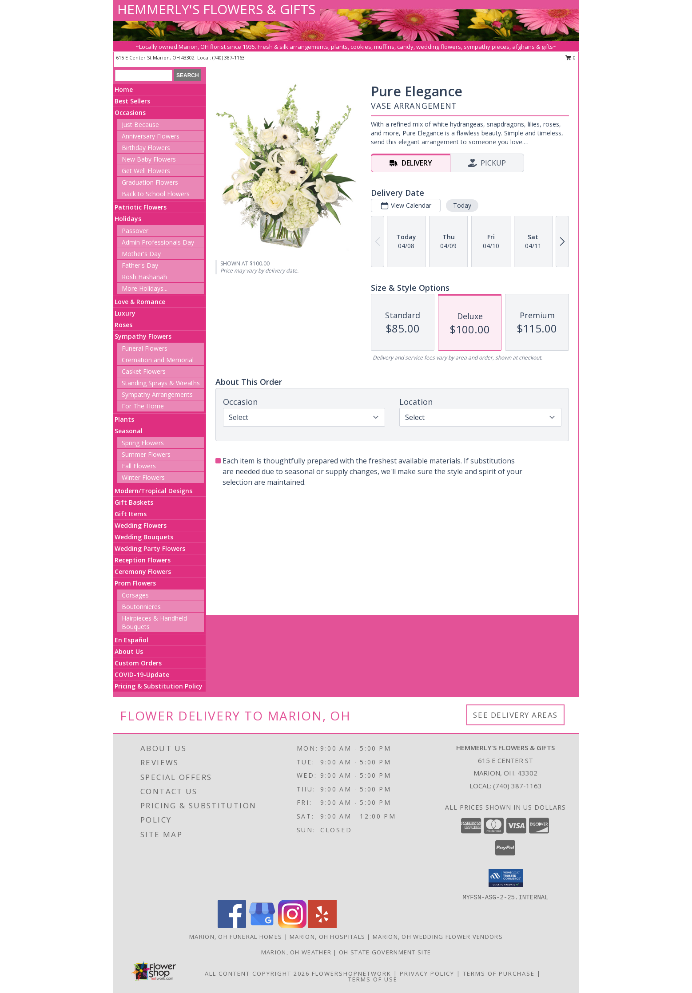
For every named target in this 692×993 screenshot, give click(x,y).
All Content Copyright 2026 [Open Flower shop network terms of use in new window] (257, 973)
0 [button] (570, 57)
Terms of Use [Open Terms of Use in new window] (373, 979)
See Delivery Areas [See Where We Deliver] (515, 715)
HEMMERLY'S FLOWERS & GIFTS (216, 9)
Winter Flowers (143, 477)
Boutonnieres (141, 606)
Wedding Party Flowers (150, 548)
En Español (131, 640)
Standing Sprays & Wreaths (161, 383)
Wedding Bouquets (144, 537)
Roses (123, 324)
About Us (129, 651)
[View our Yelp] (322, 926)
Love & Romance (140, 301)
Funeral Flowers (144, 348)
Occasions (130, 112)
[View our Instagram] (292, 926)
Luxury (125, 313)
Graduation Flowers (150, 182)
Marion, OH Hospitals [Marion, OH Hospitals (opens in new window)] (327, 937)
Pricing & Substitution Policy (159, 686)
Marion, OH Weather (296, 952)
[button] (506, 878)
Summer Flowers (146, 454)
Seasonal (129, 431)
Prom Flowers (135, 583)
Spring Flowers (143, 443)
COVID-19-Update (142, 674)
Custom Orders (138, 663)
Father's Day (140, 265)
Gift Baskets (134, 502)
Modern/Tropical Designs (153, 491)
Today (462, 205)
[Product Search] (143, 75)
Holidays (128, 218)
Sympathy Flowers (143, 336)
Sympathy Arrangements (157, 394)
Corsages (135, 595)
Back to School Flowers (156, 194)
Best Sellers (132, 101)
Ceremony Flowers (143, 571)
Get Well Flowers (146, 170)
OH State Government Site (385, 952)
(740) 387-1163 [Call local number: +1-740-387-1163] (228, 57)
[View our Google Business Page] (262, 926)
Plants (124, 419)
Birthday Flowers (146, 147)
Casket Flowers (144, 371)
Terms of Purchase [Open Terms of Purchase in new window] (499, 973)
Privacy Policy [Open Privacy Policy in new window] (427, 973)
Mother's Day (141, 253)
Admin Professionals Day (158, 242)
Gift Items (131, 514)
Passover (135, 230)
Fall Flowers (139, 466)
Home (124, 89)
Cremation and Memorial (158, 360)
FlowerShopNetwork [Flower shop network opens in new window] (351, 973)
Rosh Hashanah (144, 277)
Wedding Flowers (141, 525)
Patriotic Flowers (141, 207)
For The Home (143, 406)
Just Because (140, 124)
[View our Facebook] (232, 926)
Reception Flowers (143, 560)
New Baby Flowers (149, 159)
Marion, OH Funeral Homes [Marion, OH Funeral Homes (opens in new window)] (235, 937)
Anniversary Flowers (150, 136)
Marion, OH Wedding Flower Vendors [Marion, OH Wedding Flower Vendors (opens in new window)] (438, 937)
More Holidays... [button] (144, 288)
